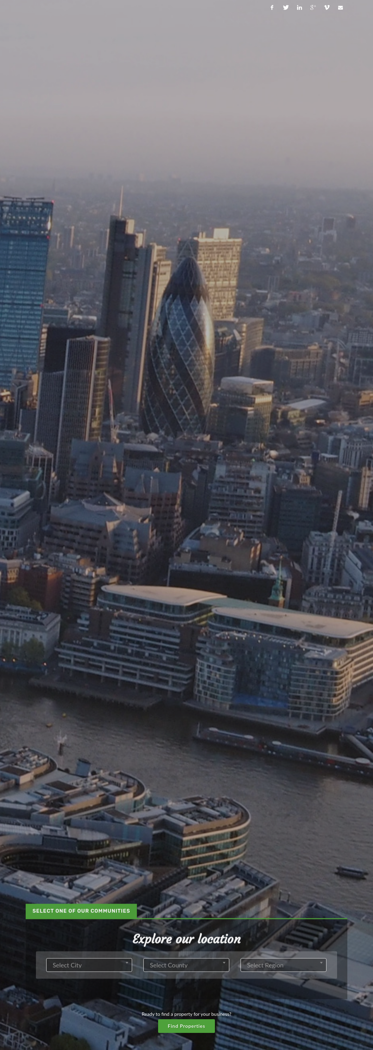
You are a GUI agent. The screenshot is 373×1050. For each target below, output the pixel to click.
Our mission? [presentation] (80, 755)
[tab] (81, 130)
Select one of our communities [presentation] (81, 130)
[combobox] (89, 184)
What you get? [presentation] (180, 755)
